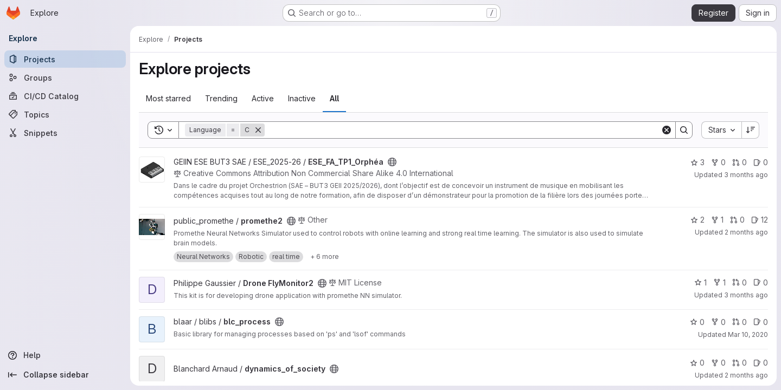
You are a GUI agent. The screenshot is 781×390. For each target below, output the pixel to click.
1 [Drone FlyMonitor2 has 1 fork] (719, 282)
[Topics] (65, 114)
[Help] (65, 355)
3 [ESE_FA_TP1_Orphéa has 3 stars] (697, 162)
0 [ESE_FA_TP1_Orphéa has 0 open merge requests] (739, 162)
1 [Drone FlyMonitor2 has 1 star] (700, 282)
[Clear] (666, 129)
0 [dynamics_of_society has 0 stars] (697, 362)
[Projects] (65, 59)
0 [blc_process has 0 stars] (697, 322)
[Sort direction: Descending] (750, 130)
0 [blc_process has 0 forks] (718, 322)
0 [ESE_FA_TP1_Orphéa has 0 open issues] (760, 162)
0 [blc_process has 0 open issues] (760, 322)
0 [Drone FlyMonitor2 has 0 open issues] (760, 282)
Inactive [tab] (302, 98)
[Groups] (65, 77)
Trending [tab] (221, 98)
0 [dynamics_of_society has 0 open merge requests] (739, 362)
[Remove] (258, 129)
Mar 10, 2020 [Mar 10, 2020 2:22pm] (748, 334)
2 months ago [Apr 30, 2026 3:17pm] (746, 232)
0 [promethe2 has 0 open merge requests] (737, 219)
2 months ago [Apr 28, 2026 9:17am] (746, 375)
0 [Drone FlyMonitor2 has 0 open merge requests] (739, 282)
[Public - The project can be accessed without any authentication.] (392, 162)
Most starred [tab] (168, 98)
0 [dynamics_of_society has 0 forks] (718, 362)
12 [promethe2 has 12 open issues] (759, 219)
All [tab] (334, 98)
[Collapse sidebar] (65, 375)
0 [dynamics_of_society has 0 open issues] (760, 362)
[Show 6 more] (324, 256)
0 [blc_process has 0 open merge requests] (739, 322)
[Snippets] (65, 132)
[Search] (462, 129)
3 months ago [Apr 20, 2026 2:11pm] (746, 175)
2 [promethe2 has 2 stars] (697, 219)
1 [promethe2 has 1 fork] (717, 219)
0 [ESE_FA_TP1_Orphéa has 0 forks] (718, 162)
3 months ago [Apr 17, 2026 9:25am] (746, 295)
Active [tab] (263, 98)
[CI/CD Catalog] (65, 96)
